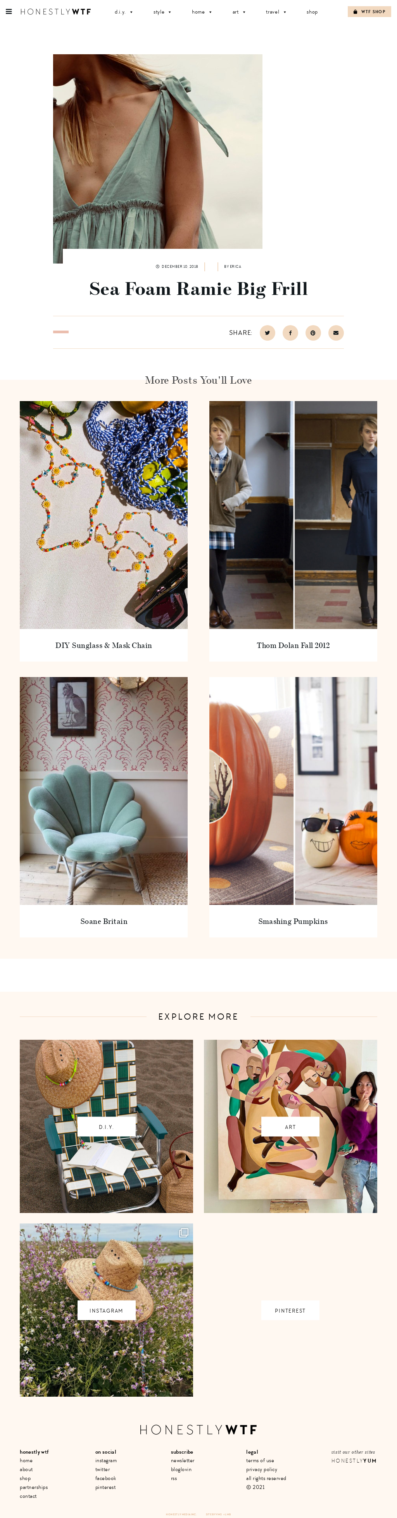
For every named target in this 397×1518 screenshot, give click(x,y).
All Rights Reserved (266, 1478)
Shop (312, 12)
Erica (236, 266)
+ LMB (227, 1514)
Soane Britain (104, 921)
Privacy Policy (261, 1469)
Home (202, 12)
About (26, 1469)
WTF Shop (369, 12)
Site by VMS (214, 1514)
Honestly (354, 1461)
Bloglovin (181, 1469)
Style (163, 12)
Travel (276, 12)
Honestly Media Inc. (181, 1514)
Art (240, 12)
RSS (174, 1478)
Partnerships (34, 1487)
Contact (28, 1496)
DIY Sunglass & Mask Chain (103, 645)
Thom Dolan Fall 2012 (293, 645)
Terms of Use (260, 1460)
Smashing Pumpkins (293, 921)
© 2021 (255, 1487)
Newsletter (183, 1460)
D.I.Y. (124, 12)
